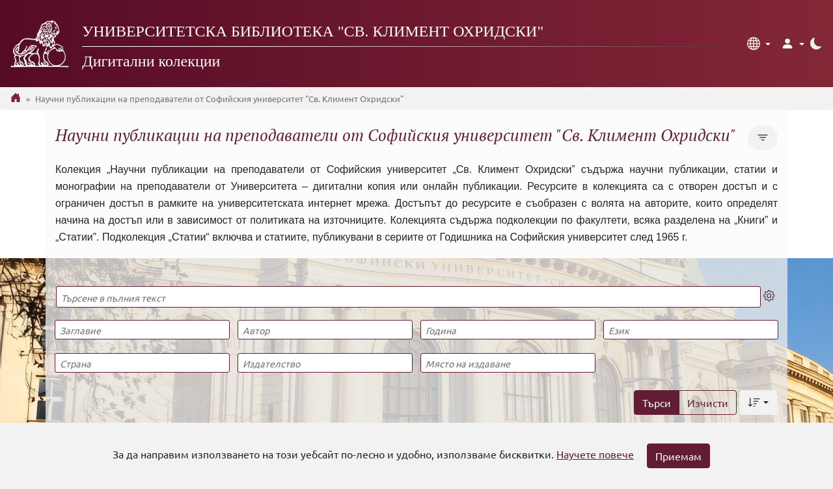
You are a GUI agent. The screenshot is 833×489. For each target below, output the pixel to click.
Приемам (678, 455)
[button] (759, 44)
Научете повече (595, 453)
